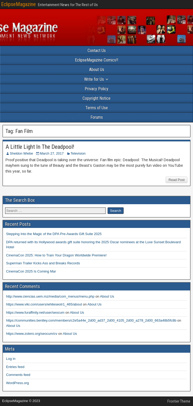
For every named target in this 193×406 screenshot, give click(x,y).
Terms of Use (96, 107)
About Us (96, 69)
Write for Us (94, 79)
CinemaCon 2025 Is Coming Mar (31, 271)
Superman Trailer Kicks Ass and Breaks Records (43, 263)
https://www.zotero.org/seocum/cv (31, 334)
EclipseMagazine (18, 4)
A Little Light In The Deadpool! (40, 147)
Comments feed (18, 375)
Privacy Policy (96, 88)
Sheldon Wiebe (21, 153)
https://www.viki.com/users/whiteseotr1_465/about (44, 304)
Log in (10, 359)
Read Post (176, 180)
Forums (96, 117)
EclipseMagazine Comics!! (96, 60)
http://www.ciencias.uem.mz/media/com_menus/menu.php (50, 296)
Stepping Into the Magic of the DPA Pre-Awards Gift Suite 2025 (54, 234)
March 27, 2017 (52, 153)
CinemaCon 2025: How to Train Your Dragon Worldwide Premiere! (56, 255)
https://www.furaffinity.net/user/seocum (35, 312)
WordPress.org (17, 383)
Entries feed (15, 367)
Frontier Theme (178, 401)
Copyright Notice (96, 98)
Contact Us (97, 50)
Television (78, 153)
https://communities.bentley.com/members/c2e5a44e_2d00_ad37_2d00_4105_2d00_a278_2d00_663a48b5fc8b (91, 320)
